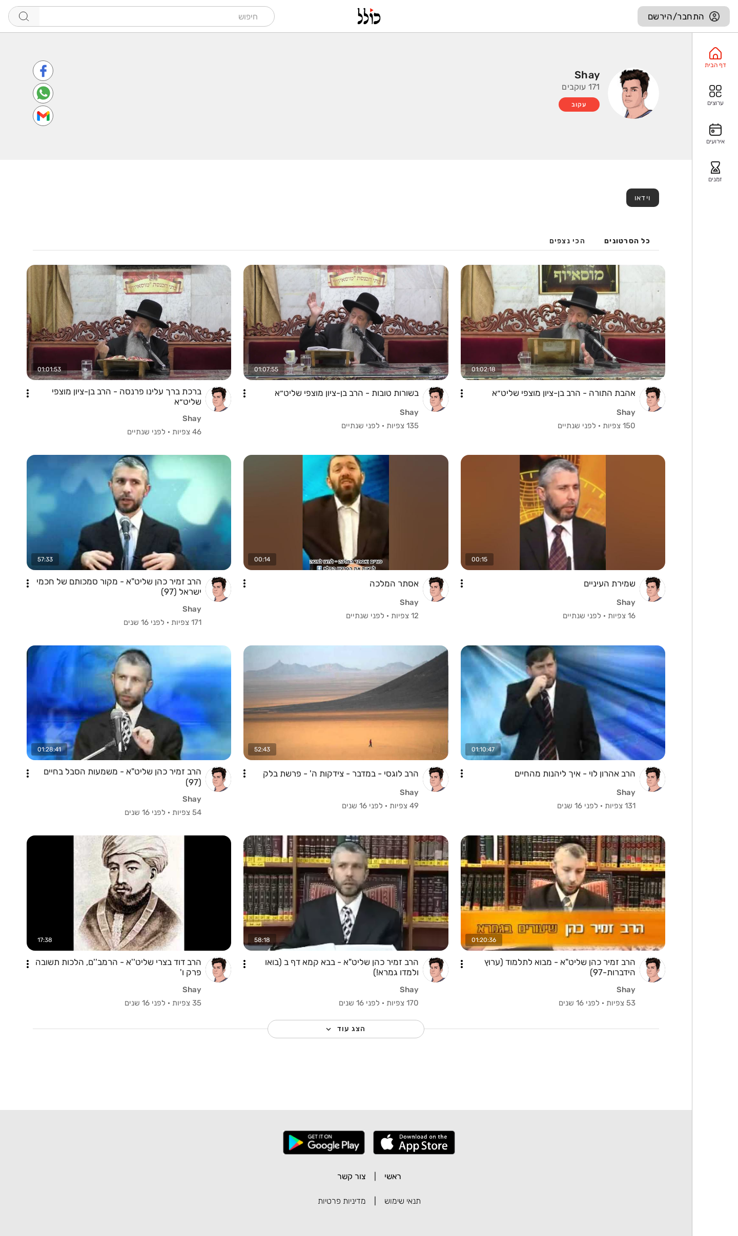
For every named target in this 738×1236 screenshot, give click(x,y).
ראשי (392, 1176)
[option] (715, 58)
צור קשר (351, 1176)
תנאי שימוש (402, 1201)
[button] (462, 393)
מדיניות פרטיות (342, 1201)
